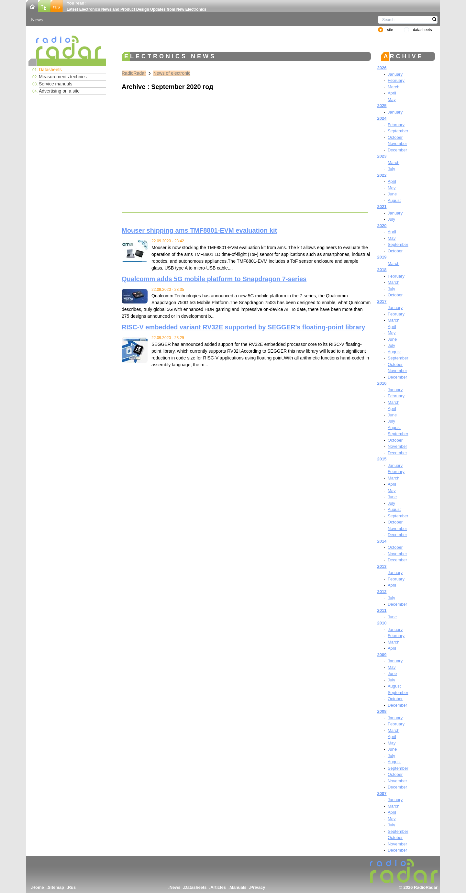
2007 (382, 793)
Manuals (238, 887)
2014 (382, 541)
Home (38, 887)
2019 (382, 257)
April (392, 93)
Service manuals (55, 83)
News (37, 19)
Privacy (257, 887)
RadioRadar (134, 73)
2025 (382, 105)
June (392, 194)
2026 (382, 67)
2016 (382, 383)
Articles (218, 887)
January (395, 74)
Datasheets (50, 69)
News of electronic (171, 73)
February (396, 80)
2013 (382, 566)
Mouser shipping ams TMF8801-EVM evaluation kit (199, 230)
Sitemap (56, 887)
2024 (382, 118)
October (395, 137)
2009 (382, 654)
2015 (382, 459)
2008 (382, 711)
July (391, 168)
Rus (72, 887)
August (394, 200)
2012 (382, 591)
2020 (382, 225)
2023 (382, 156)
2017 (382, 301)
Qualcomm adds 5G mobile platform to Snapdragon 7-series (214, 278)
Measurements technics (63, 76)
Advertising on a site (59, 91)
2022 (382, 175)
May (392, 99)
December (397, 150)
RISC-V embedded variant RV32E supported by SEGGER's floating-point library (243, 327)
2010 (382, 623)
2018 (382, 269)
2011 (382, 610)
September (398, 130)
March (393, 86)
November (397, 143)
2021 (382, 206)
